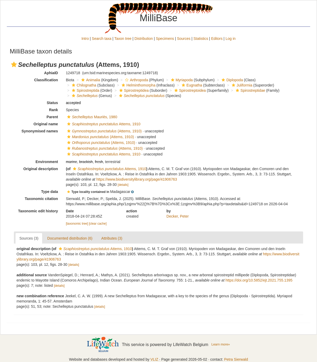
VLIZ (154, 359)
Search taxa (101, 38)
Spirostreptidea (133, 90)
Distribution (144, 38)
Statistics (201, 38)
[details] (123, 185)
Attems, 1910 (103, 124)
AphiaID (51, 73)
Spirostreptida (85, 90)
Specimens (165, 38)
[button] (14, 64)
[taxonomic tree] (77, 223)
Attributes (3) (111, 238)
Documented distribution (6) (69, 238)
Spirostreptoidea (189, 90)
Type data (49, 192)
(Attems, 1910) (104, 131)
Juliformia (241, 85)
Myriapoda (181, 80)
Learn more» (220, 344)
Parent (52, 117)
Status (52, 103)
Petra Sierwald (236, 359)
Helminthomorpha (137, 85)
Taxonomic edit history (38, 211)
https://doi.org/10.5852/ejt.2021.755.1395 (258, 280)
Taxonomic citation (41, 199)
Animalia (90, 80)
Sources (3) (28, 238)
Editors (217, 38)
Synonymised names (40, 131)
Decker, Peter (177, 216)
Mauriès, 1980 (91, 117)
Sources (183, 38)
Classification (46, 80)
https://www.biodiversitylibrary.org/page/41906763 (136, 179)
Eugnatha (191, 85)
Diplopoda (231, 80)
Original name (46, 124)
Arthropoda (136, 80)
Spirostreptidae (249, 90)
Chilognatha (83, 85)
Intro (85, 38)
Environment (47, 162)
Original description (40, 169)
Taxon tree (122, 38)
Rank (53, 110)
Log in (230, 38)
